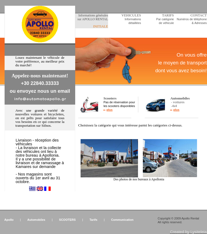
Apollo (8, 219)
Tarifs (93, 219)
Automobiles (36, 219)
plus (109, 109)
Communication (122, 219)
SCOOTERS (67, 219)
